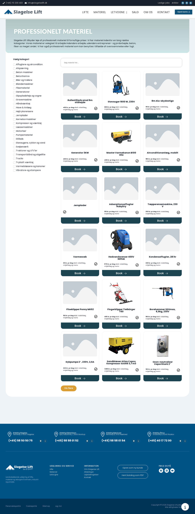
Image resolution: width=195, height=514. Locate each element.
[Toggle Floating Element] (185, 507)
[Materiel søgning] (121, 62)
